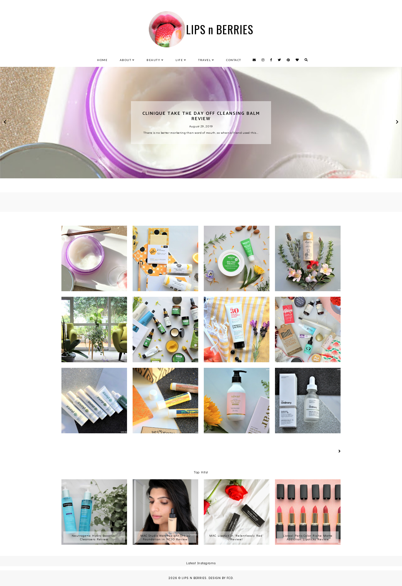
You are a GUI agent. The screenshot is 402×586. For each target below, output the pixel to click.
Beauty (153, 60)
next (397, 122)
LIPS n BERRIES (194, 578)
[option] (201, 122)
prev (5, 122)
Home (102, 60)
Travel (204, 60)
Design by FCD (221, 578)
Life (179, 60)
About (125, 60)
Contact (233, 60)
